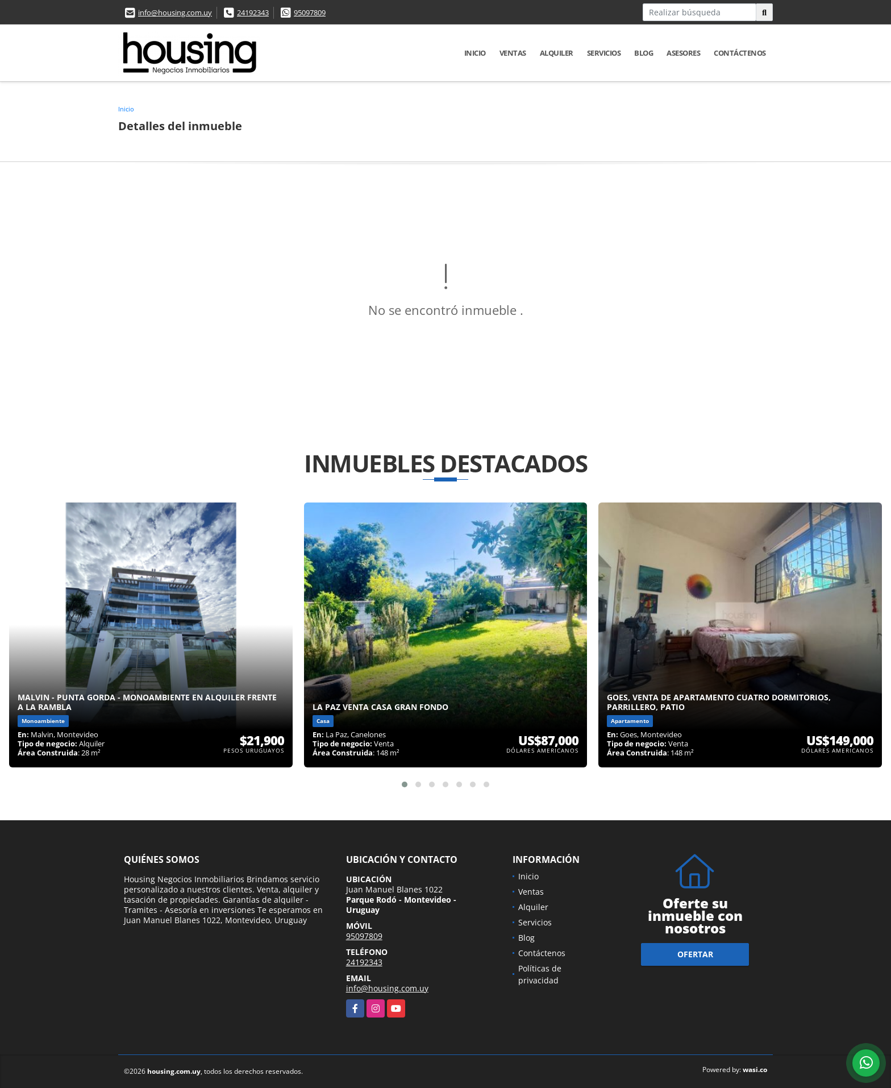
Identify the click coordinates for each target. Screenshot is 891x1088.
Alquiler (556, 53)
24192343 (253, 12)
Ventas (512, 53)
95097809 (310, 12)
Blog (643, 53)
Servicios (604, 53)
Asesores (683, 53)
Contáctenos (740, 53)
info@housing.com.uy (175, 12)
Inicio (475, 53)
